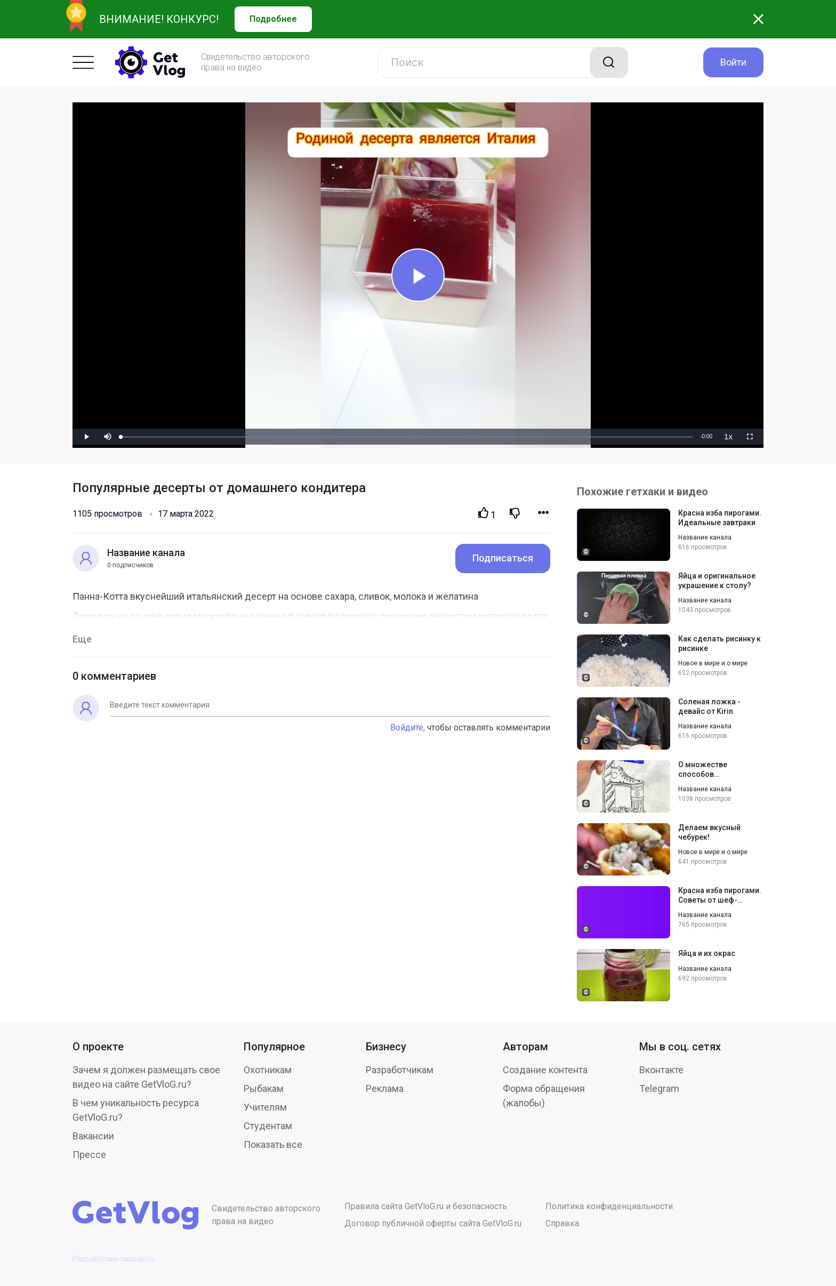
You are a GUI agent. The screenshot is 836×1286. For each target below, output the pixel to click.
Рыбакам (264, 1088)
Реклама (385, 1088)
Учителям (265, 1107)
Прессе (89, 1154)
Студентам (268, 1125)
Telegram (659, 1088)
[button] (107, 437)
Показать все (273, 1144)
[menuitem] (728, 437)
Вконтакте (661, 1069)
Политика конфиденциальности (609, 1206)
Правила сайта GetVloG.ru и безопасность (425, 1206)
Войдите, (407, 727)
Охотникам (268, 1069)
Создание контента (545, 1069)
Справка (562, 1223)
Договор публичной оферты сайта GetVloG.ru (432, 1223)
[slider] (407, 437)
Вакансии (93, 1136)
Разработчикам (399, 1069)
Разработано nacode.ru (113, 1259)
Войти (733, 62)
